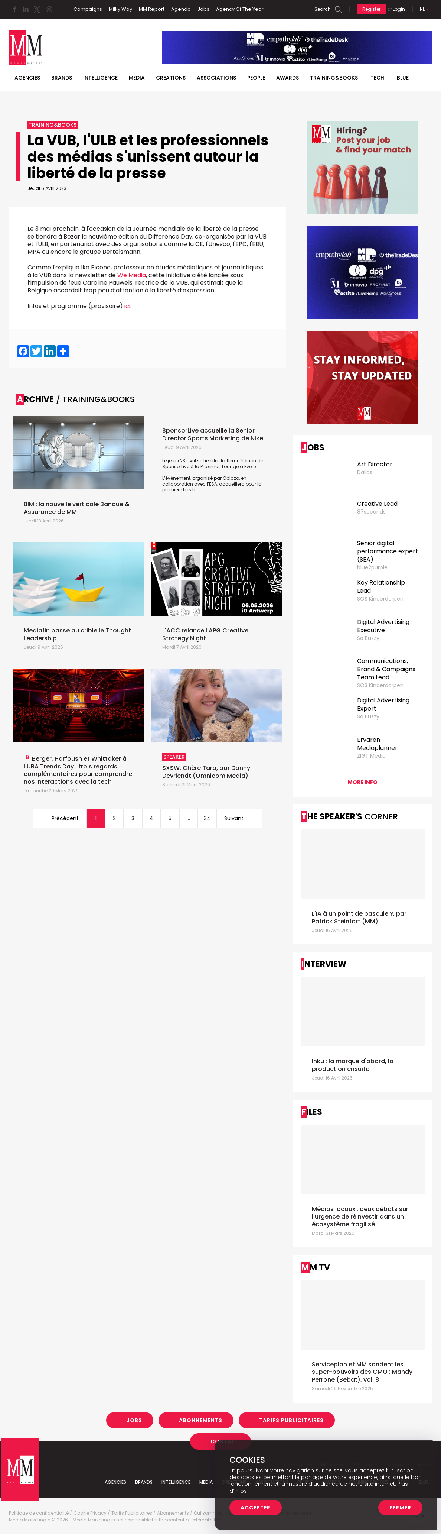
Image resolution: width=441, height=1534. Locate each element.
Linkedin (25, 9)
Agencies (27, 77)
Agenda (181, 9)
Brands (61, 77)
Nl (422, 9)
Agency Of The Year (240, 9)
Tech (377, 77)
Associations (216, 77)
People (256, 77)
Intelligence (100, 77)
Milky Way (120, 9)
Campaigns (88, 9)
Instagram (49, 9)
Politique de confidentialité (39, 1513)
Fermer (400, 1507)
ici (127, 306)
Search (322, 9)
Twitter (36, 9)
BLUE (403, 77)
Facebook (14, 9)
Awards (287, 77)
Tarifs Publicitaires (291, 1420)
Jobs (203, 9)
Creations (171, 77)
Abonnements (200, 1420)
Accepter (256, 1507)
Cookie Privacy (90, 1513)
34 (207, 818)
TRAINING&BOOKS (334, 77)
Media (137, 77)
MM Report (151, 9)
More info (363, 782)
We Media (131, 275)
